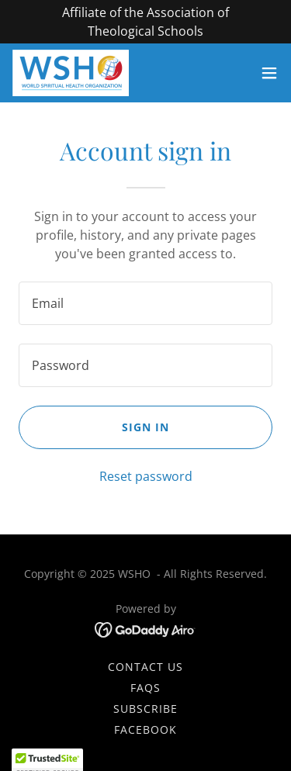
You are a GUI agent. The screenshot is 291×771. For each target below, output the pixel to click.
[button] (269, 72)
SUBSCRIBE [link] (145, 708)
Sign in (145, 427)
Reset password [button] (145, 476)
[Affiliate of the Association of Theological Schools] (145, 21)
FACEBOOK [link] (145, 729)
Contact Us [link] (145, 666)
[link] (70, 73)
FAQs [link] (145, 687)
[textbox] (145, 303)
